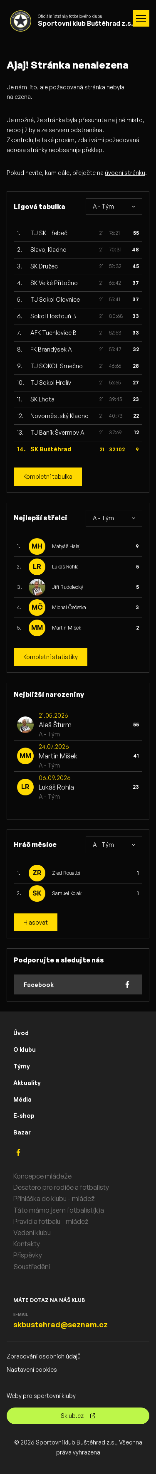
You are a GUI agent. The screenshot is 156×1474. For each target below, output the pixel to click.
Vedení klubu (32, 1232)
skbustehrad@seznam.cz (60, 1324)
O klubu (24, 1049)
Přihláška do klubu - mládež (54, 1198)
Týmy (21, 1066)
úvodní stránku (125, 172)
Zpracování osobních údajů (44, 1356)
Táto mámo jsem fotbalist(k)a (58, 1210)
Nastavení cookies (32, 1369)
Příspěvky (27, 1255)
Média (22, 1099)
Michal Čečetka (69, 607)
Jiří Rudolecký (67, 587)
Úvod (21, 1032)
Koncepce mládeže (42, 1176)
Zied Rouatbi (66, 873)
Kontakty (26, 1244)
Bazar (22, 1132)
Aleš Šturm (55, 725)
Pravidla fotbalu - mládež (51, 1221)
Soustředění (31, 1266)
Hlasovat (35, 922)
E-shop (24, 1115)
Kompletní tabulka (47, 476)
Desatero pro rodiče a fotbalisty (61, 1187)
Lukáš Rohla (65, 567)
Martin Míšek (66, 628)
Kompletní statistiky (50, 656)
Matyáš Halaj (66, 546)
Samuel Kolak (67, 893)
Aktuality (27, 1082)
